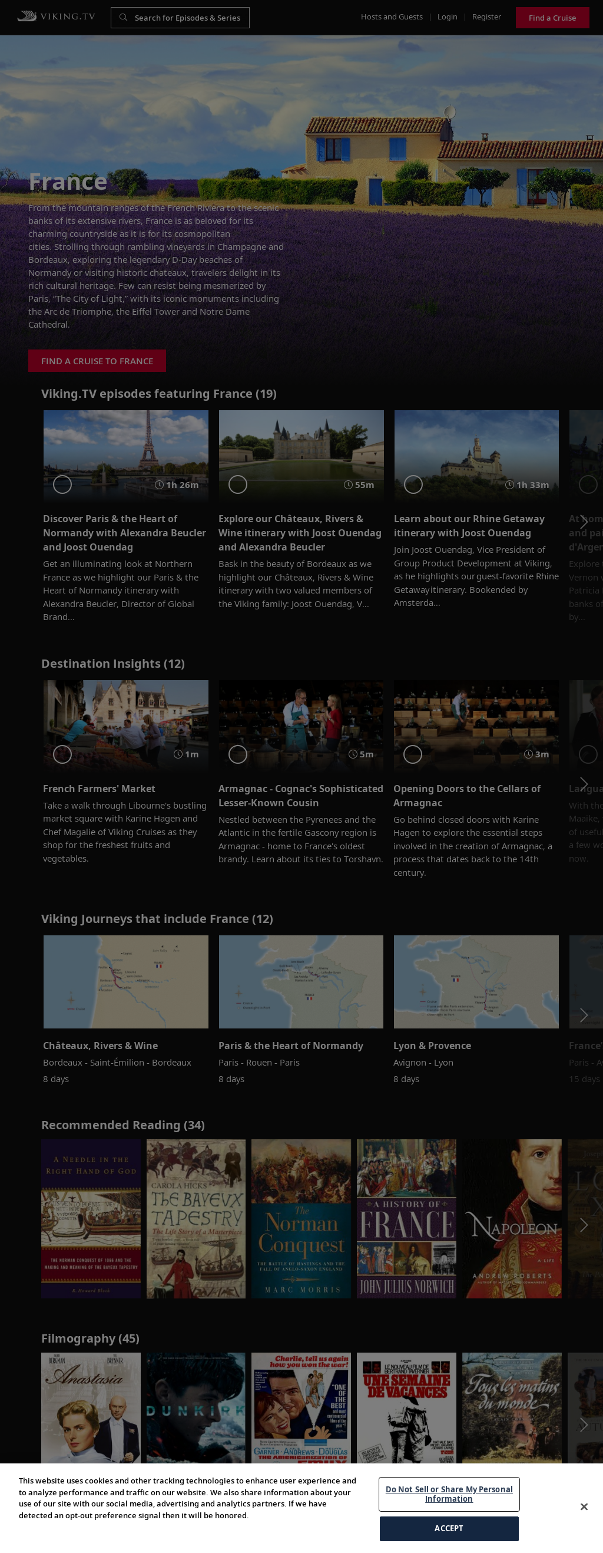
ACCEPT (449, 1528)
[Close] (584, 1507)
